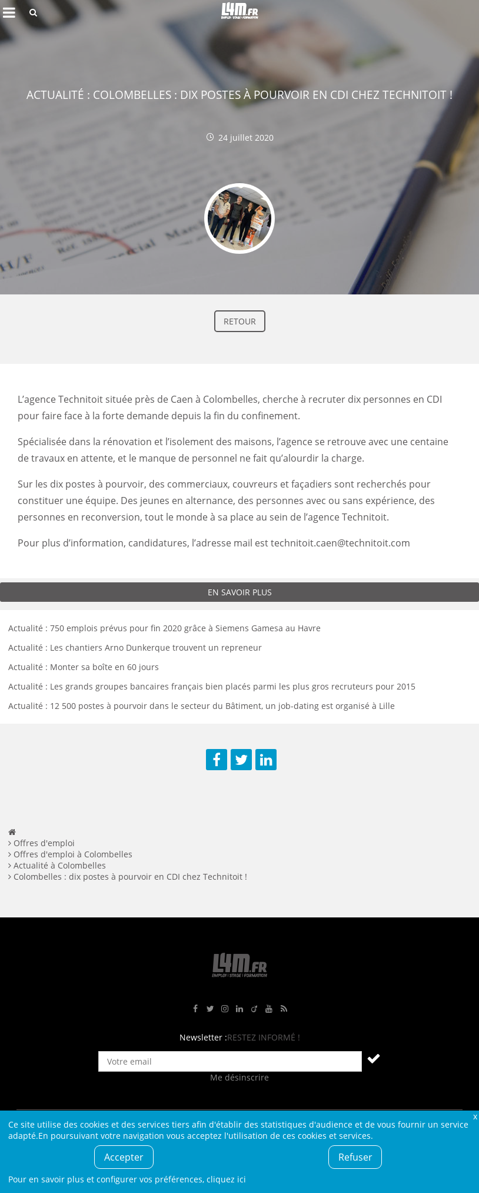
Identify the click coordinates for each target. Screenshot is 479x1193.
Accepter (124, 1157)
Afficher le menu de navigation (9, 12)
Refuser (355, 1157)
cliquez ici (226, 1179)
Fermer (475, 1116)
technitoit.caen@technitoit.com (340, 542)
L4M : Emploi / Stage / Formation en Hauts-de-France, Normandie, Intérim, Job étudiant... (239, 12)
